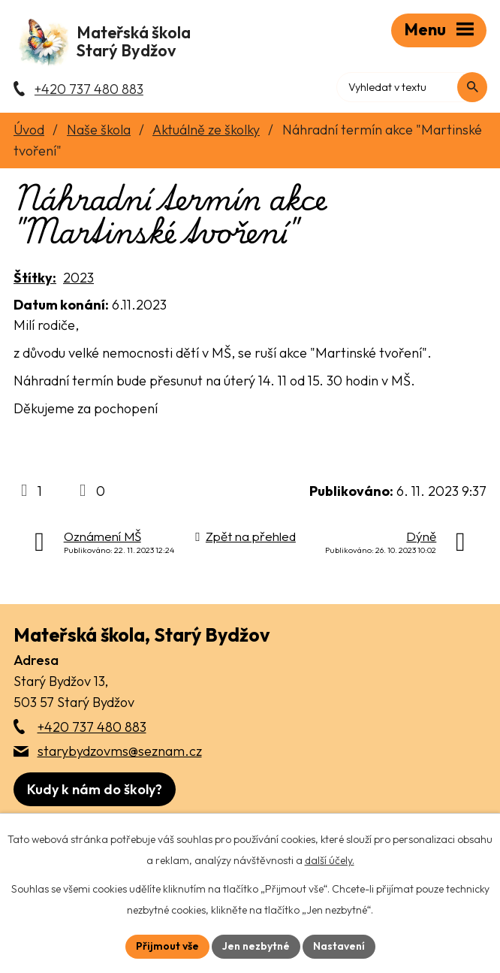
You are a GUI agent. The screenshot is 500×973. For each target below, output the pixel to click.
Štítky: (35, 280)
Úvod (29, 131)
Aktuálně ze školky (206, 131)
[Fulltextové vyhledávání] (422, 86)
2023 (78, 280)
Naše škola (99, 131)
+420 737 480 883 (92, 728)
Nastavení (339, 946)
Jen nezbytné (256, 946)
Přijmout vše (167, 946)
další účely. (329, 860)
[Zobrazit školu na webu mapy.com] (95, 791)
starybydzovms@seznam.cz (120, 752)
